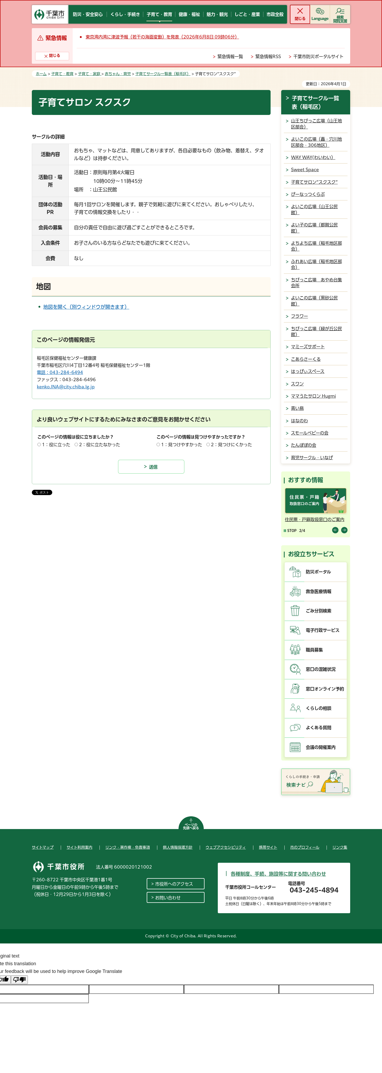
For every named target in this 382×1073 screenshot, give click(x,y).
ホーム (41, 74)
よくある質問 (318, 728)
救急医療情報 (318, 591)
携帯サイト (268, 847)
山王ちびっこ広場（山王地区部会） (316, 124)
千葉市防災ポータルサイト (318, 56)
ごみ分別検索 (318, 611)
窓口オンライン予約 (325, 689)
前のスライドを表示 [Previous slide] (335, 530)
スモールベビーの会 (309, 433)
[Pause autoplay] (290, 530)
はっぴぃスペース (307, 371)
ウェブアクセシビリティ (226, 847)
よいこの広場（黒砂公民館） (314, 301)
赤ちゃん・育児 (118, 74)
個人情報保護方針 (178, 847)
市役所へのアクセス (174, 884)
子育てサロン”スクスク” (314, 182)
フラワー (299, 316)
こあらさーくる (306, 359)
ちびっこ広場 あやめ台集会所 (316, 283)
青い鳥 (297, 408)
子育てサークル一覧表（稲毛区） (162, 74)
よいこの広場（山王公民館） (314, 209)
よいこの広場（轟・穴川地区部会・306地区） (316, 142)
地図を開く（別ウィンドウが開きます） (86, 306)
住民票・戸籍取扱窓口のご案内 (314, 519)
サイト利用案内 (79, 847)
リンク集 (339, 847)
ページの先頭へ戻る (191, 826)
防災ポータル (318, 572)
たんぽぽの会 (303, 445)
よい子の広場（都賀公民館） (314, 228)
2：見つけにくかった (231, 445)
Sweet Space (305, 170)
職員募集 (314, 650)
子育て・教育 (62, 74)
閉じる (300, 18)
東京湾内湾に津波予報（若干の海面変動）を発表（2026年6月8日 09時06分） (162, 37)
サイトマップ (43, 847)
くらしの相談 (318, 708)
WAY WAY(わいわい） (313, 157)
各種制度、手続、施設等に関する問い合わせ (278, 874)
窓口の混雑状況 (321, 669)
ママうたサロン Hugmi (313, 396)
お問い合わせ (168, 898)
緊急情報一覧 (230, 56)
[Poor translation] (19, 979)
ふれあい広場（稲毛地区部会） (316, 264)
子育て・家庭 (89, 74)
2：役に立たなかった (99, 445)
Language (320, 18)
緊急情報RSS (268, 56)
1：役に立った (56, 445)
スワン (297, 384)
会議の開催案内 (321, 747)
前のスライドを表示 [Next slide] (344, 530)
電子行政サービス (323, 630)
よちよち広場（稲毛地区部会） (316, 246)
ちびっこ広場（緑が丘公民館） (316, 332)
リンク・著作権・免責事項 (127, 847)
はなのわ (299, 421)
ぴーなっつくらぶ (308, 194)
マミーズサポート (308, 347)
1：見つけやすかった (181, 445)
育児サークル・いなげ (312, 458)
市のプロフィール (304, 847)
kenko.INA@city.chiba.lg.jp (66, 387)
